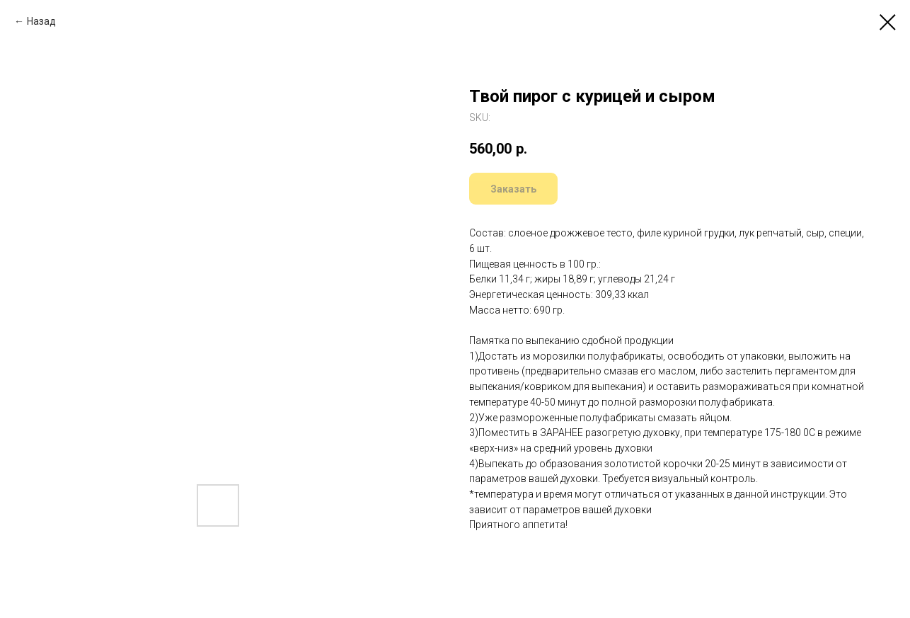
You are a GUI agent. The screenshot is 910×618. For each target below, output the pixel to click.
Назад (41, 21)
